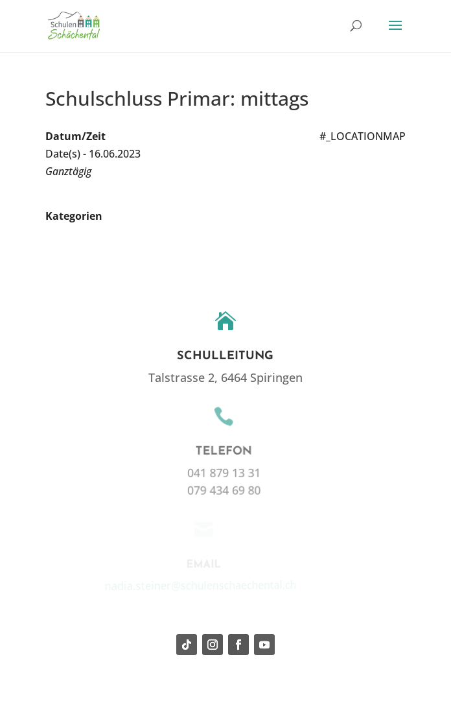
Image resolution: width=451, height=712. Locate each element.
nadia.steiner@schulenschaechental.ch (198, 584)
